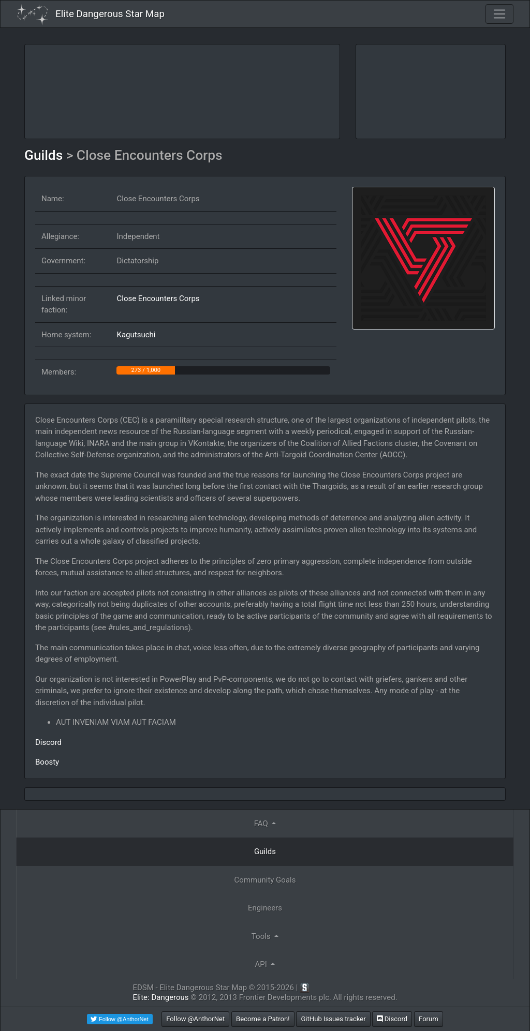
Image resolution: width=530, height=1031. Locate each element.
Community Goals (265, 880)
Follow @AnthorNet (195, 1019)
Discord (48, 742)
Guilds (45, 155)
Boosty (47, 762)
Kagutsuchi (135, 334)
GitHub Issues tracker (333, 1019)
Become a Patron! (263, 1019)
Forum (428, 1019)
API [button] (262, 964)
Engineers (265, 908)
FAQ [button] (262, 823)
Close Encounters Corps (157, 298)
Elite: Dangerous (160, 997)
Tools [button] (262, 936)
